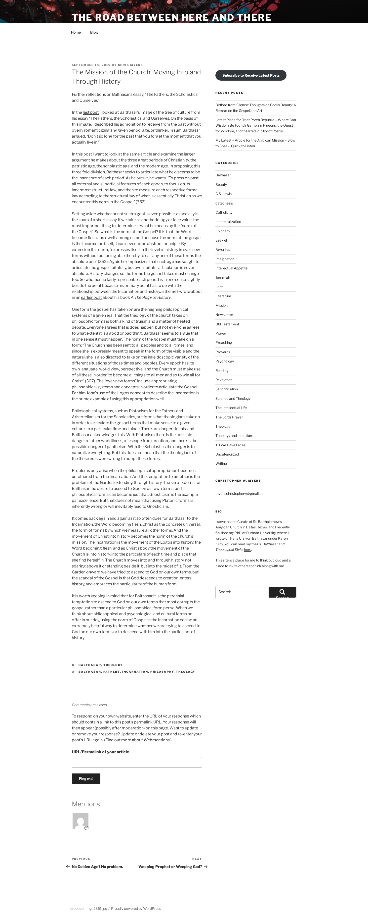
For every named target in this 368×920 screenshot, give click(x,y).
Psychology (224, 361)
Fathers (111, 671)
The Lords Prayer (229, 417)
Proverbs (222, 352)
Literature (223, 296)
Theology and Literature (234, 435)
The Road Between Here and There (172, 17)
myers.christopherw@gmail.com (241, 493)
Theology (113, 665)
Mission (221, 305)
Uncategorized (227, 454)
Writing (221, 463)
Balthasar (90, 665)
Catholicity (223, 212)
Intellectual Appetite (231, 268)
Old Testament (227, 324)
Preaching (223, 342)
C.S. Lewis (223, 194)
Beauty (221, 184)
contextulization (228, 221)
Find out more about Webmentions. (137, 740)
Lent (219, 287)
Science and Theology (232, 398)
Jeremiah (222, 277)
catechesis (224, 203)
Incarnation (135, 671)
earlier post (91, 297)
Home (76, 32)
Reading (221, 370)
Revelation (223, 380)
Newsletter (224, 314)
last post (91, 112)
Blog (94, 32)
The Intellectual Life (231, 408)
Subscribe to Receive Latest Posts (251, 75)
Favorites (222, 249)
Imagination (224, 259)
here (247, 549)
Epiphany (222, 231)
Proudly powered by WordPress (136, 908)
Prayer (220, 333)
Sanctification (226, 389)
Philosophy (162, 671)
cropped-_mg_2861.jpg (88, 908)
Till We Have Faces (230, 445)
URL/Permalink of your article (100, 752)
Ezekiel (221, 240)
